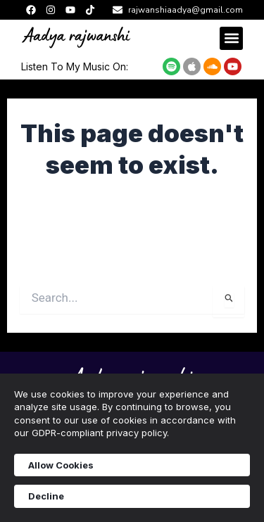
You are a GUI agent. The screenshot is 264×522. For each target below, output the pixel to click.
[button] (231, 38)
